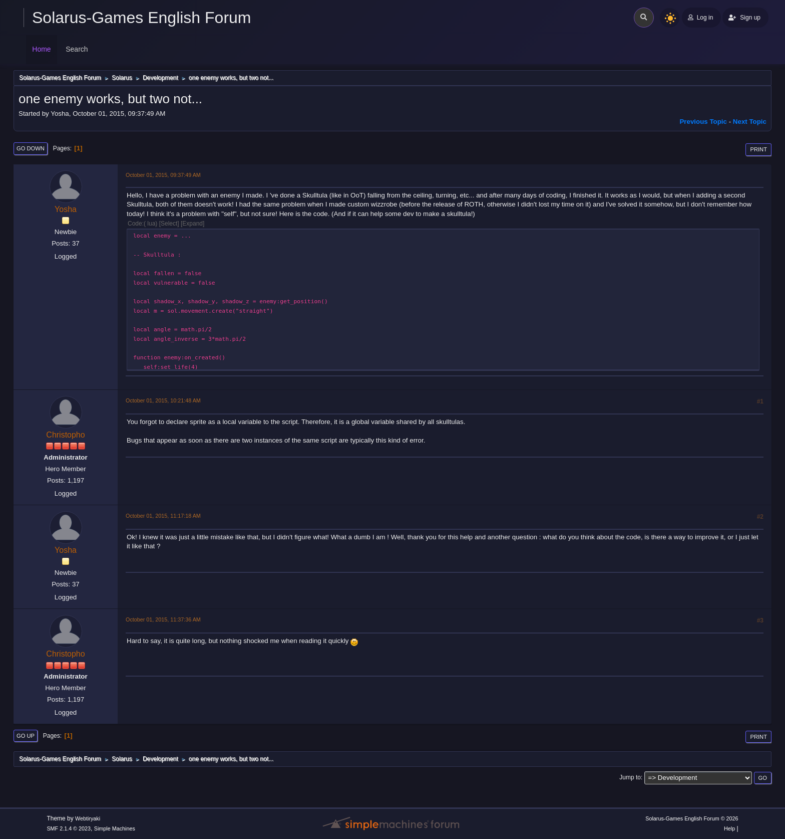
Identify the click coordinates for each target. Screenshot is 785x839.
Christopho (65, 435)
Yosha (66, 209)
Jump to (630, 777)
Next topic (749, 121)
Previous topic (703, 121)
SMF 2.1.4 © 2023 (69, 828)
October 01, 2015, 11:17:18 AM (163, 516)
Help (729, 828)
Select (169, 223)
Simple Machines (114, 828)
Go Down (31, 148)
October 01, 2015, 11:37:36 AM (163, 619)
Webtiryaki (87, 818)
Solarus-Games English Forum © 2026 (691, 818)
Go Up (26, 736)
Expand (192, 223)
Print (758, 149)
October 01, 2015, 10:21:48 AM (163, 400)
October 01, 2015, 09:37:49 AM (163, 175)
